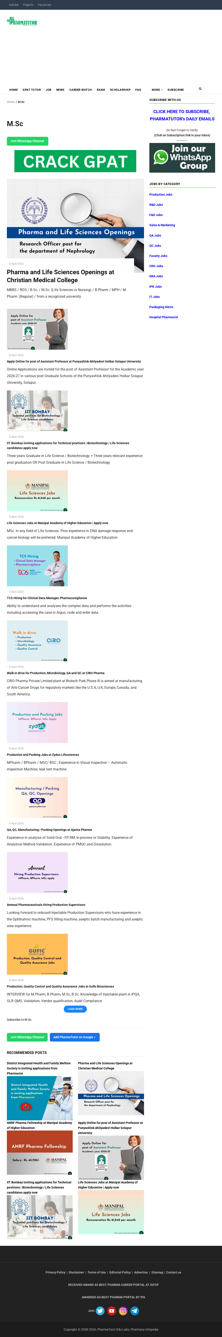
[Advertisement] (129, 45)
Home (13, 89)
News (60, 89)
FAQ (138, 89)
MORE (157, 89)
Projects (28, 4)
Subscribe (175, 89)
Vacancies (44, 4)
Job (48, 89)
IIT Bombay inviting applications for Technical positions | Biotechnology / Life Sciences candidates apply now (39, 1187)
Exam (101, 89)
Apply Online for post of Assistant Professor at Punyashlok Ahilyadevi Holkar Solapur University (110, 1128)
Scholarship (120, 89)
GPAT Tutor (32, 89)
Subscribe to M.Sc (19, 1019)
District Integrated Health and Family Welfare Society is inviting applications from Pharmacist (39, 1068)
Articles (14, 4)
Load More (75, 1009)
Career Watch (80, 89)
